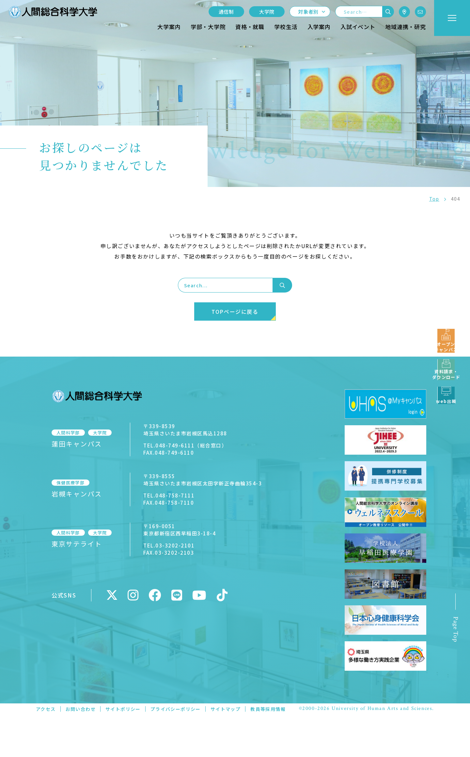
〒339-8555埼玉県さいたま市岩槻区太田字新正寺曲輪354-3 (202, 480)
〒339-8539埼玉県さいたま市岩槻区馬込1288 (185, 430)
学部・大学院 (208, 27)
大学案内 (168, 27)
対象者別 (308, 11)
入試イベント (357, 27)
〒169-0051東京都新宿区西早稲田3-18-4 (179, 530)
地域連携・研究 (405, 27)
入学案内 (319, 27)
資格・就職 (249, 27)
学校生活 (285, 27)
